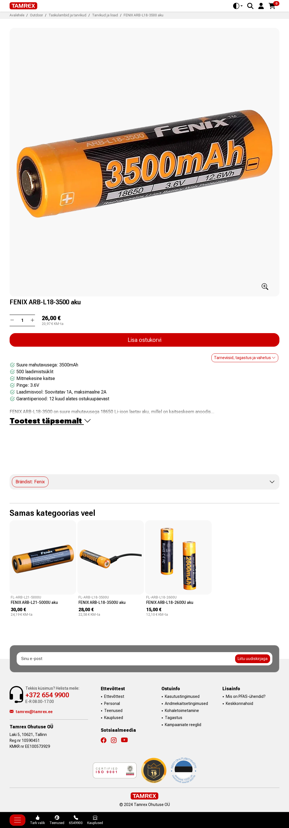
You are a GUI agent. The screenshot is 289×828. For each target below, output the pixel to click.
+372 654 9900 (47, 695)
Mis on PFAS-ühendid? (246, 696)
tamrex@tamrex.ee (31, 711)
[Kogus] (22, 320)
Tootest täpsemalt (50, 420)
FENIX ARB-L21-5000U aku (34, 602)
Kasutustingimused (182, 696)
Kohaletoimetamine (182, 710)
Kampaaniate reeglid (183, 724)
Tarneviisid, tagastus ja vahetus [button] (245, 357)
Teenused (113, 710)
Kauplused (113, 717)
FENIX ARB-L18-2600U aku (169, 602)
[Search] (250, 6)
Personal (112, 703)
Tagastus (173, 717)
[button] (261, 5)
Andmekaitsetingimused (186, 703)
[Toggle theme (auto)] (238, 6)
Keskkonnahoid (239, 703)
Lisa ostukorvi (144, 340)
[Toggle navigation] (17, 820)
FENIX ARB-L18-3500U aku (102, 602)
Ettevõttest (114, 696)
